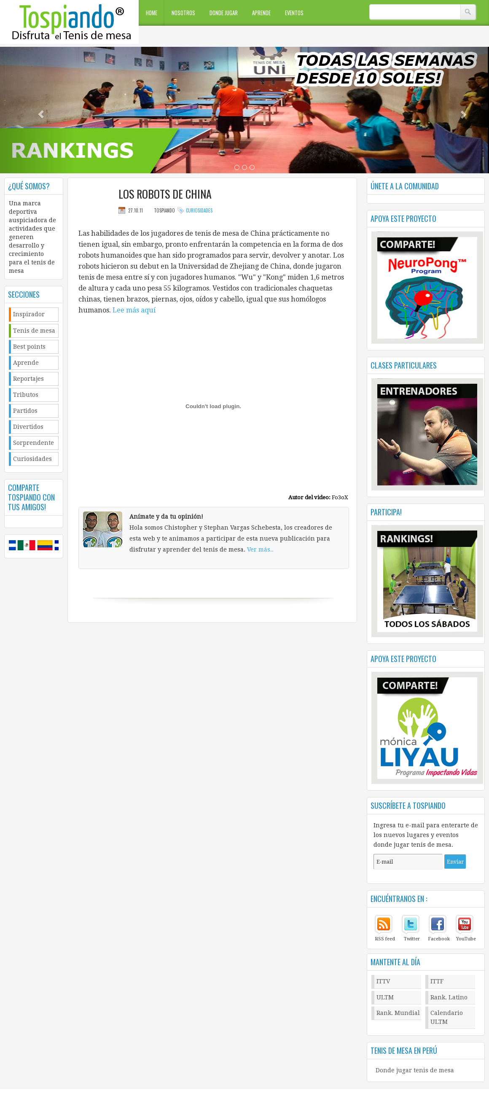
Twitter (412, 939)
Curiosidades (32, 458)
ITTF (436, 981)
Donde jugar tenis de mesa (415, 1070)
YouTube (466, 939)
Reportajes (28, 378)
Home (151, 13)
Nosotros (183, 13)
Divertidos (28, 426)
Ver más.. (260, 549)
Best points (29, 346)
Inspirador (29, 314)
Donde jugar (224, 13)
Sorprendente (33, 442)
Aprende (261, 13)
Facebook (439, 939)
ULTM (385, 997)
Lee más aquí (134, 310)
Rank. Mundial (398, 1013)
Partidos (25, 410)
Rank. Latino (449, 997)
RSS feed (385, 939)
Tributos (25, 394)
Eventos (294, 13)
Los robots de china (165, 194)
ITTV (383, 981)
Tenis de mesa (34, 330)
